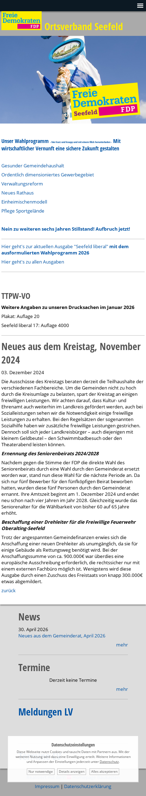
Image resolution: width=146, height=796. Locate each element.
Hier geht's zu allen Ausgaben (32, 262)
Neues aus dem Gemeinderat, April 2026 (61, 635)
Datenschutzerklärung (87, 786)
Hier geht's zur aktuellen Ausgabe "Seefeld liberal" (65, 249)
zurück (8, 590)
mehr (122, 645)
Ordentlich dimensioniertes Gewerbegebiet (47, 174)
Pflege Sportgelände (22, 211)
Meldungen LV (45, 711)
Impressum (47, 786)
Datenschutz (109, 761)
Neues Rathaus (17, 193)
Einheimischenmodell (24, 202)
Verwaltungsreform (22, 184)
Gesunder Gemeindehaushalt (33, 165)
